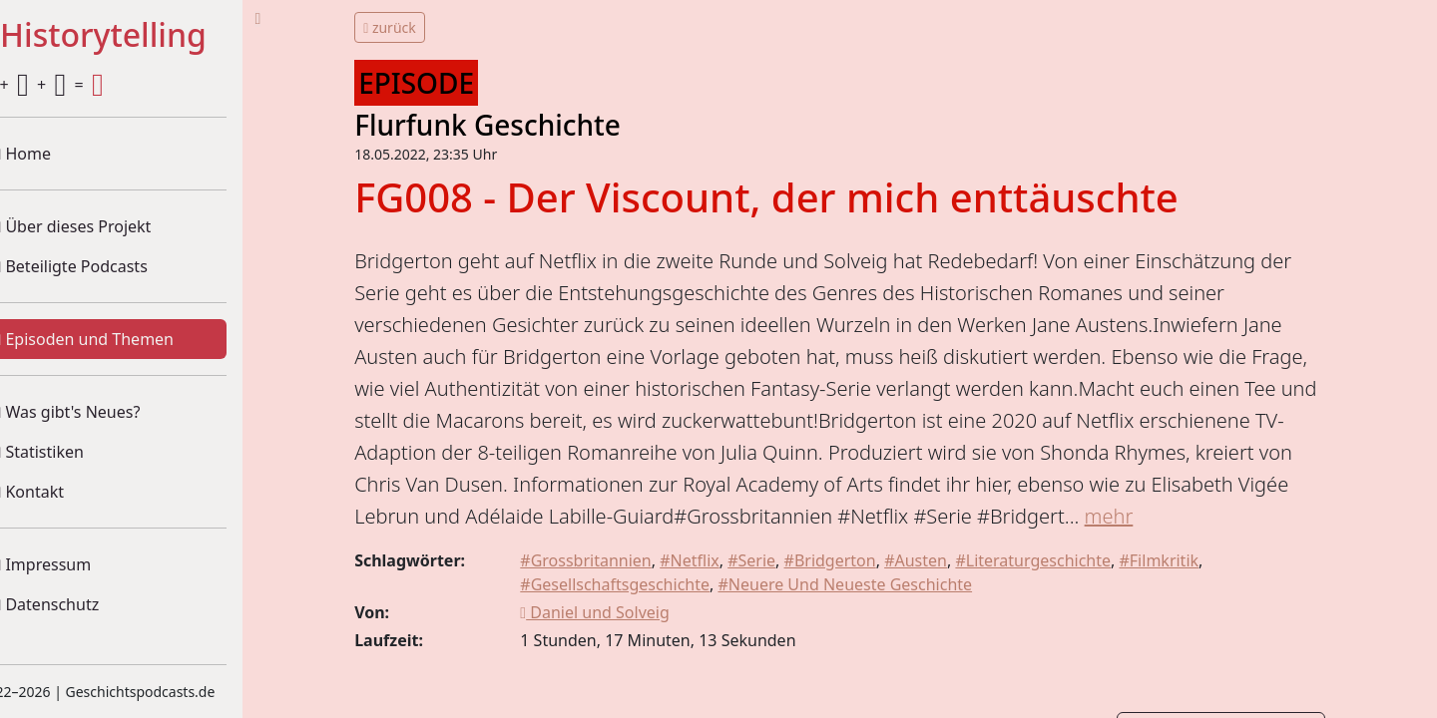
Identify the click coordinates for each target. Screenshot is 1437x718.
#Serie (780, 592)
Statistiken (76, 452)
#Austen (944, 592)
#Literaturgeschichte (1062, 592)
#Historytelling (129, 36)
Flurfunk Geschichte (521, 125)
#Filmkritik (1187, 592)
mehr (412, 548)
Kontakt (66, 492)
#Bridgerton (858, 592)
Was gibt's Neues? (104, 412)
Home (60, 154)
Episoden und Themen (121, 339)
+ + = (78, 85)
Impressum (80, 564)
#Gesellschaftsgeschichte (643, 616)
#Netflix (718, 592)
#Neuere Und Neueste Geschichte (873, 616)
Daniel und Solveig (623, 644)
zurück (423, 27)
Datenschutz (84, 604)
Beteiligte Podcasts (108, 266)
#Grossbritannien (614, 592)
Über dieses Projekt (110, 226)
